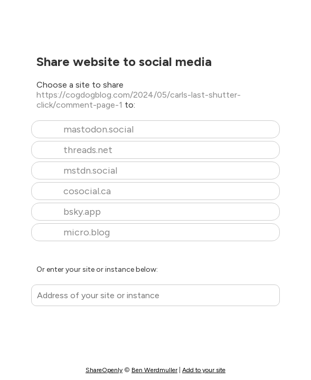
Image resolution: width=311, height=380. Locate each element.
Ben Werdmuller (154, 370)
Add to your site (203, 370)
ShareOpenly (104, 370)
